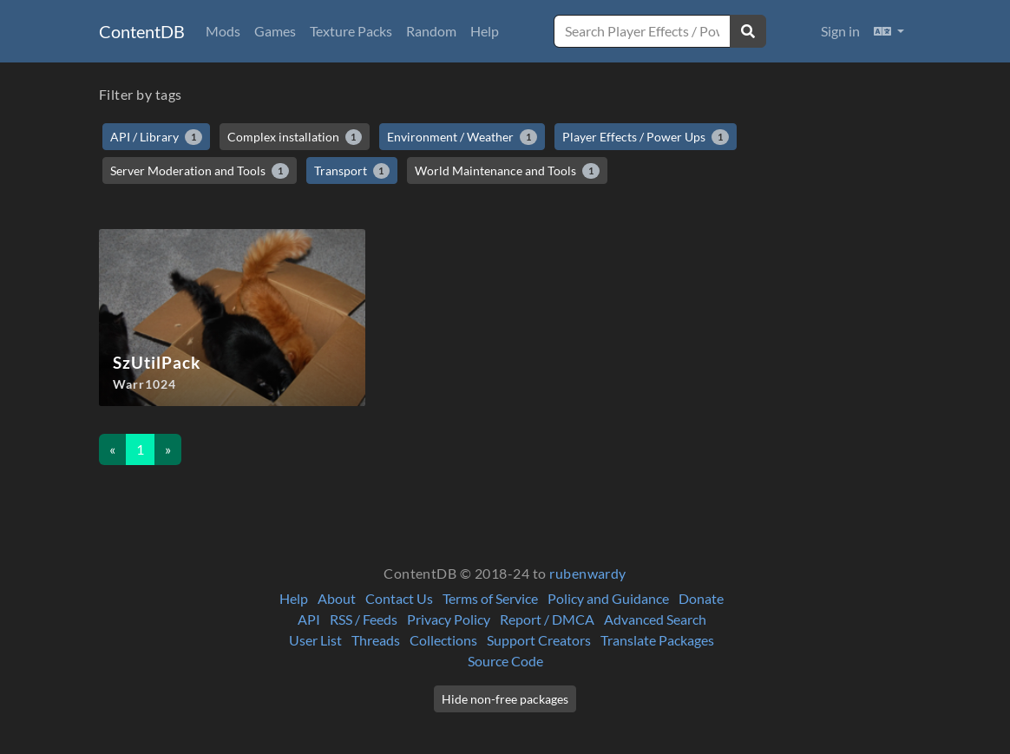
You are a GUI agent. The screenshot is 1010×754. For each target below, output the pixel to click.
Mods (223, 31)
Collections (443, 640)
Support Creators (539, 640)
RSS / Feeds (363, 619)
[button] (889, 31)
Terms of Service (490, 598)
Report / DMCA (547, 619)
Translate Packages (657, 640)
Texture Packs (351, 31)
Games (275, 31)
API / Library (156, 137)
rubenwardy (587, 573)
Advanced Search (655, 619)
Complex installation (295, 137)
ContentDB (142, 31)
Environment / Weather (462, 137)
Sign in (840, 31)
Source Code (505, 660)
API (309, 619)
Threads (375, 640)
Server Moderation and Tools (199, 171)
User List (315, 640)
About (337, 598)
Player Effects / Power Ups (645, 137)
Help (484, 31)
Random (431, 31)
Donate (701, 598)
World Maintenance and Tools (507, 171)
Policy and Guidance (608, 598)
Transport (352, 171)
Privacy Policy (448, 619)
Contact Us (399, 598)
